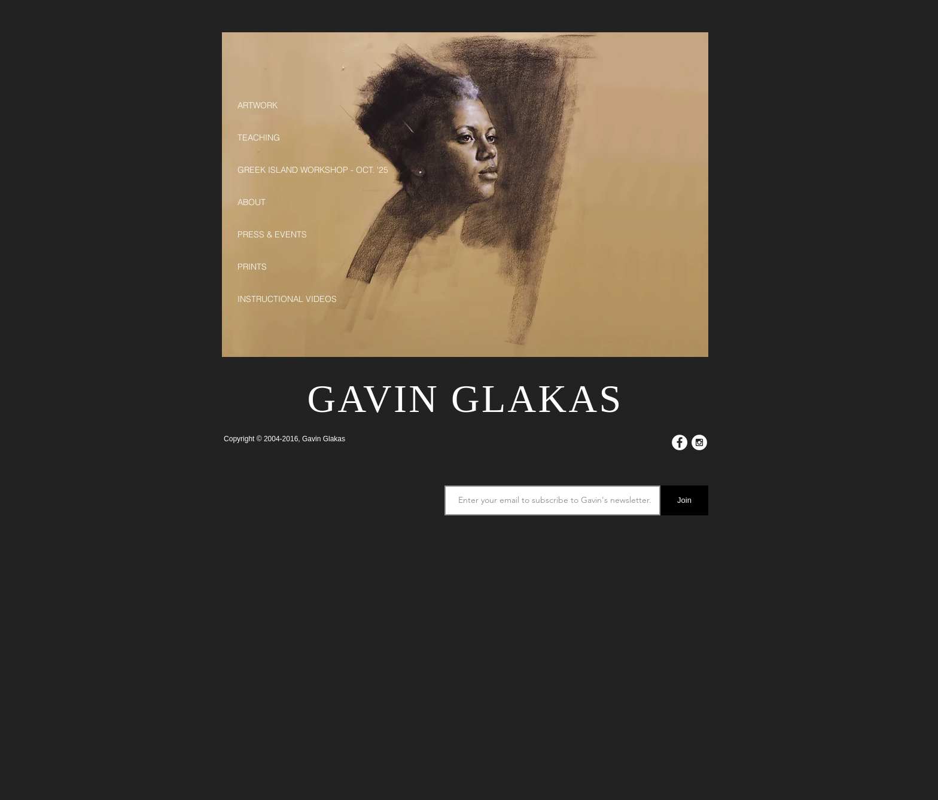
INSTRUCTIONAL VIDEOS (287, 299)
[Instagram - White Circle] (699, 442)
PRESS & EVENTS (272, 234)
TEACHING (258, 137)
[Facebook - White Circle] (679, 442)
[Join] (684, 500)
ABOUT (251, 202)
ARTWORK (257, 105)
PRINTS (252, 266)
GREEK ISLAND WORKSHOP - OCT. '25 (295, 169)
